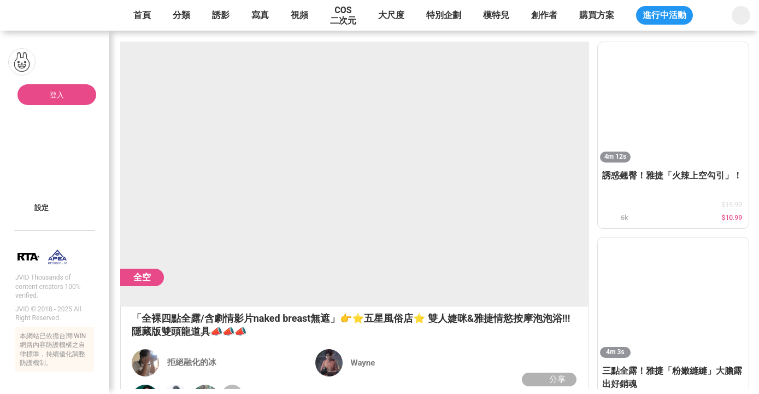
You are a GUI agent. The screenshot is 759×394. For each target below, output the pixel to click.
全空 (142, 277)
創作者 (544, 15)
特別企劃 (443, 15)
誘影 (221, 15)
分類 (181, 15)
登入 (57, 95)
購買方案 (596, 15)
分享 (548, 379)
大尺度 (391, 15)
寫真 (260, 15)
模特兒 (496, 15)
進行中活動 (664, 15)
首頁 (142, 15)
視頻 (299, 15)
